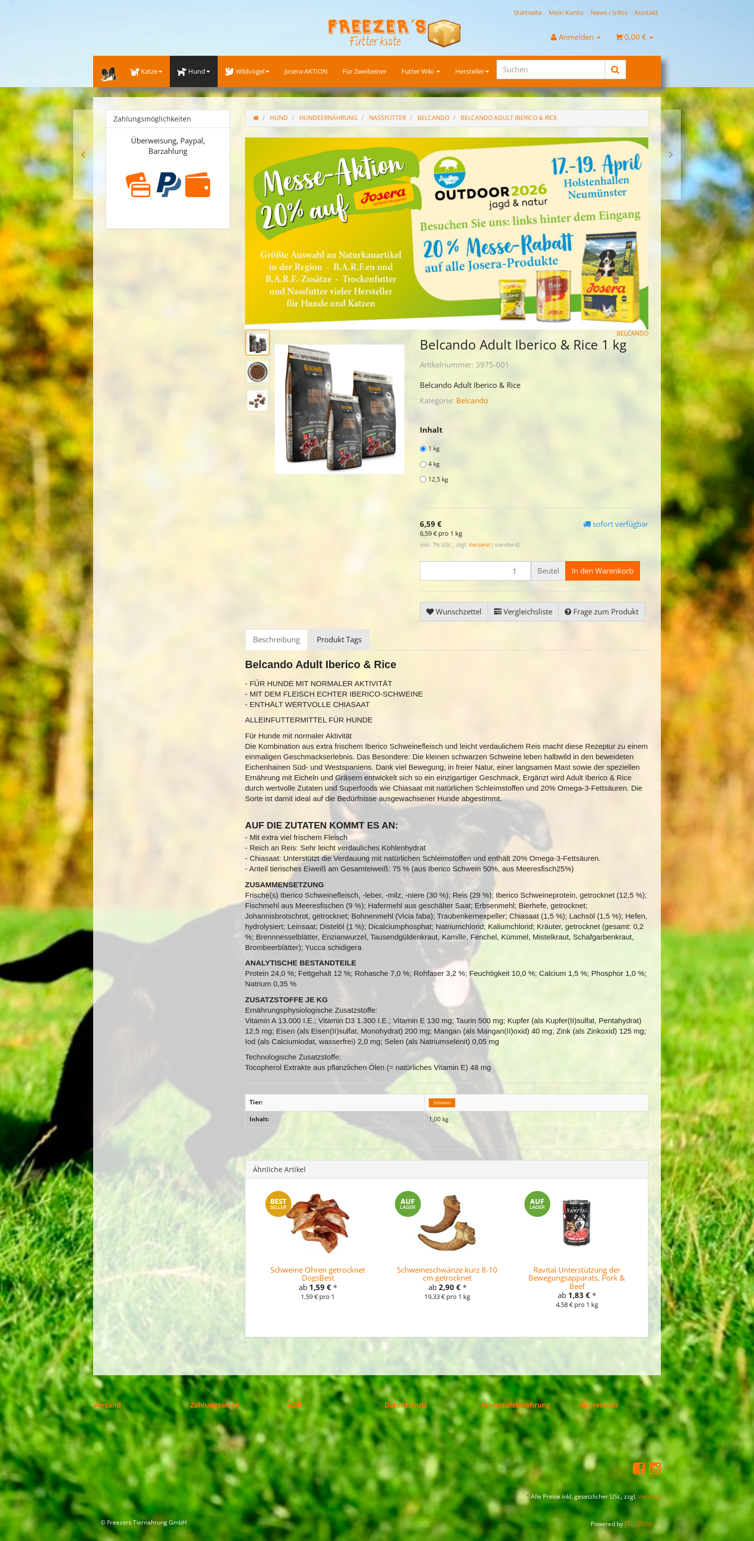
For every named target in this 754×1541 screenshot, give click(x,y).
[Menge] (475, 571)
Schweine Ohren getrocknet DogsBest (317, 1274)
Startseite (527, 12)
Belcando (472, 400)
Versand (480, 544)
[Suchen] (551, 69)
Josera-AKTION (306, 71)
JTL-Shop (639, 1523)
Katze (146, 71)
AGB (294, 1405)
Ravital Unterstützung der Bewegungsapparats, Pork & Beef (576, 1278)
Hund (193, 71)
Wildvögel (247, 71)
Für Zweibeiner (364, 71)
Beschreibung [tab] (276, 639)
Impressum (598, 1405)
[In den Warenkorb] (602, 571)
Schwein (442, 1102)
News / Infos (609, 12)
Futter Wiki (420, 71)
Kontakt (646, 12)
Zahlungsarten (215, 1405)
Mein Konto (566, 12)
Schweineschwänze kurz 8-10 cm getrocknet (447, 1274)
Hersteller (472, 71)
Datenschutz (405, 1405)
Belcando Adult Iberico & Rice (509, 118)
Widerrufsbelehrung (516, 1405)
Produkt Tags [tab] (339, 639)
